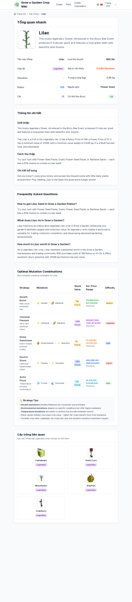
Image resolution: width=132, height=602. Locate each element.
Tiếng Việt (107, 4)
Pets (68, 4)
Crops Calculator (80, 4)
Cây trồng (33, 14)
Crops (59, 4)
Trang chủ (20, 14)
